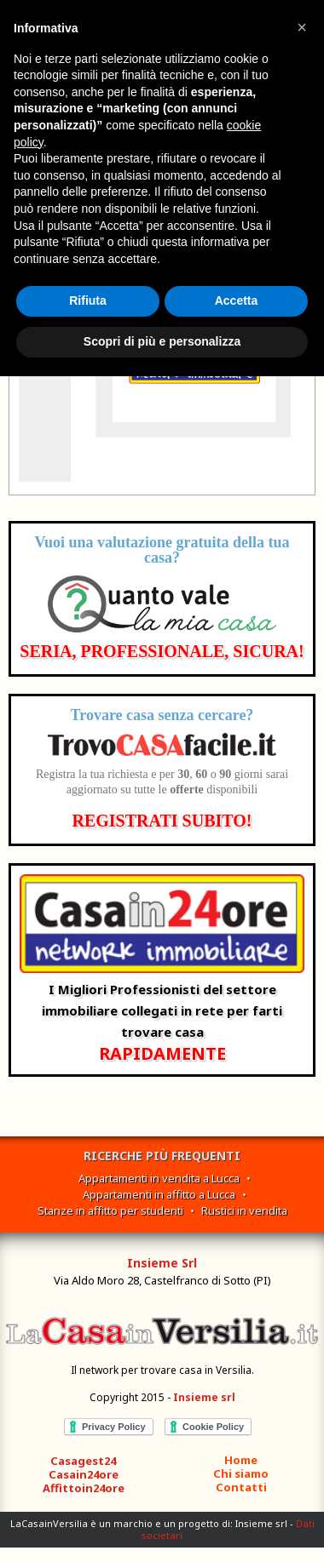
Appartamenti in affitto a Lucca (159, 1194)
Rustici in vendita (244, 1210)
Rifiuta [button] (88, 300)
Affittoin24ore (83, 1488)
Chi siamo (241, 1473)
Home (240, 1460)
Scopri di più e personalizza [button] (162, 341)
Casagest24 (83, 1460)
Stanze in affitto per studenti (110, 1210)
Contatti (241, 1487)
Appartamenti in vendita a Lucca (159, 1178)
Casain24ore (84, 1474)
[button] (301, 27)
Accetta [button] (236, 300)
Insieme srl (204, 1397)
